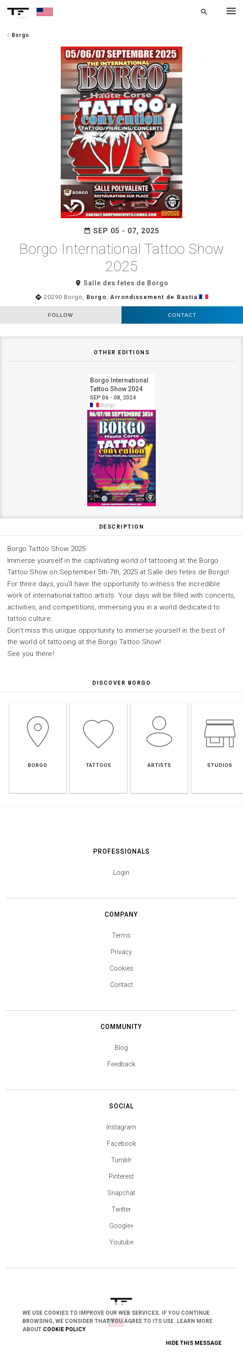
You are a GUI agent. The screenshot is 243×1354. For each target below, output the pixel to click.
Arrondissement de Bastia (153, 297)
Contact (182, 315)
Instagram (121, 1127)
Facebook (121, 1143)
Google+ (121, 1225)
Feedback (121, 1064)
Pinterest (121, 1176)
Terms (121, 935)
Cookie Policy (64, 1329)
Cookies (121, 968)
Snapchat (121, 1193)
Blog (121, 1047)
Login (121, 872)
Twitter (121, 1209)
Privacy (121, 951)
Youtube (121, 1242)
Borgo (96, 297)
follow (60, 315)
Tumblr (121, 1160)
